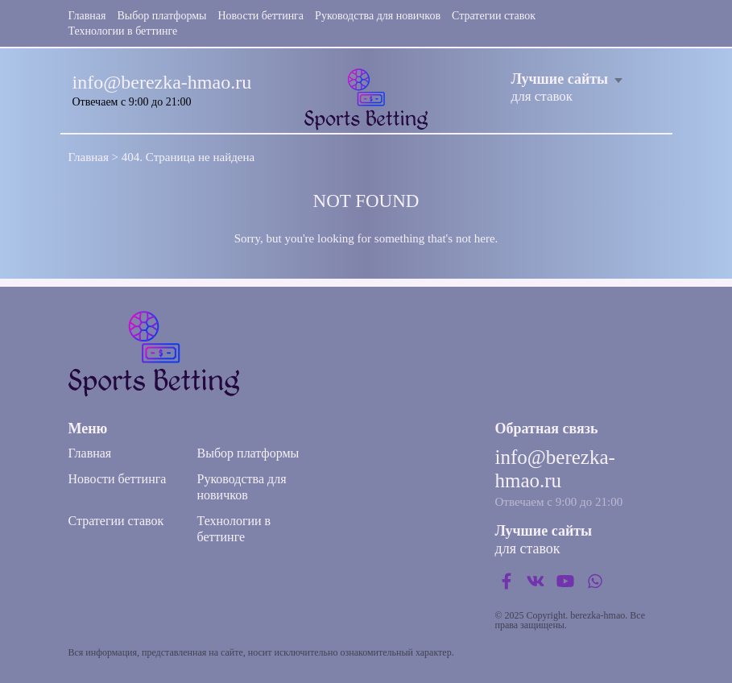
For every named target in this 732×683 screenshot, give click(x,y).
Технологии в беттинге (123, 31)
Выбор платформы (162, 16)
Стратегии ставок (494, 16)
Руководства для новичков (377, 16)
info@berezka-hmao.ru (162, 82)
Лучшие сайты (560, 79)
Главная (87, 16)
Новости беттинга (260, 16)
